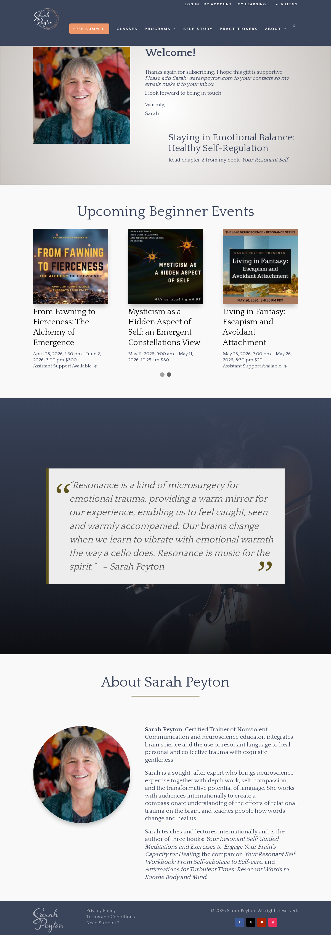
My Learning (252, 4)
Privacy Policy (101, 910)
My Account (217, 4)
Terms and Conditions (110, 917)
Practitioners (239, 29)
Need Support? (102, 923)
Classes (126, 29)
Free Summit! (89, 29)
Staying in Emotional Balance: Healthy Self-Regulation (231, 142)
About (273, 29)
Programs (158, 29)
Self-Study (198, 29)
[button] (162, 374)
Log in (192, 4)
